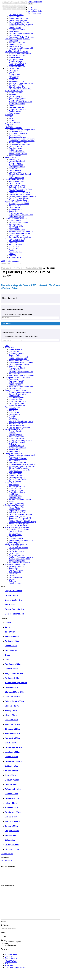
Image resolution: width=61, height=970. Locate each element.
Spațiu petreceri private (17, 137)
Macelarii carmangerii (17, 104)
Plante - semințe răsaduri (18, 222)
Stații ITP (12, 72)
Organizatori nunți (15, 131)
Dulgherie (12, 255)
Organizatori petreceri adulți (19, 144)
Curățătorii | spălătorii (17, 191)
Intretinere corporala (16, 59)
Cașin (7, 660)
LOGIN (10, 261)
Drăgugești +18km (13, 789)
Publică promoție (7, 896)
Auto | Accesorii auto (12, 68)
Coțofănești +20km (13, 747)
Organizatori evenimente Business (22, 141)
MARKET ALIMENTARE (14, 91)
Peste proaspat (14, 113)
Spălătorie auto (14, 76)
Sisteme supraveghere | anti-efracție (22, 196)
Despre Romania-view (14, 609)
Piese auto (9, 124)
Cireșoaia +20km (12, 729)
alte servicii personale (17, 67)
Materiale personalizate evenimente (22, 139)
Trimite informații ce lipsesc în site (13, 892)
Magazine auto (14, 74)
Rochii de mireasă (15, 148)
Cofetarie (12, 105)
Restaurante (13, 41)
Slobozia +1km (11, 650)
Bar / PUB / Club (15, 50)
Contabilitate (13, 211)
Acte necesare (14, 35)
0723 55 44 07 (10, 931)
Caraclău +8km (11, 687)
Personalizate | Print (16, 181)
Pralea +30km (11, 835)
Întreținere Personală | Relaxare (16, 52)
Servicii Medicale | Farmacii (19, 22)
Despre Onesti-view (13, 591)
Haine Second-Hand (16, 178)
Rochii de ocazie (15, 172)
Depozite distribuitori (16, 107)
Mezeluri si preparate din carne (20, 102)
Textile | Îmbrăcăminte (17, 167)
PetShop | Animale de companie (21, 231)
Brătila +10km (11, 646)
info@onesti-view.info (13, 934)
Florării (11, 176)
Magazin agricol (15, 220)
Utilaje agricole (14, 224)
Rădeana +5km (11, 720)
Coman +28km (11, 826)
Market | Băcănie (15, 92)
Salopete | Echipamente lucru (20, 237)
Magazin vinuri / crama (17, 109)
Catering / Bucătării (16, 44)
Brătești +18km (11, 766)
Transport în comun (16, 15)
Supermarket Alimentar (17, 98)
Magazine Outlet (15, 163)
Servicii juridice (14, 207)
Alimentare (9, 115)
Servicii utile (32, 9)
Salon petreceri (14, 135)
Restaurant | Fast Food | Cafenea (17, 39)
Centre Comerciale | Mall (18, 20)
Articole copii (14, 159)
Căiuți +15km (11, 743)
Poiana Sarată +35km (14, 701)
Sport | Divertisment (16, 65)
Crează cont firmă (7, 910)
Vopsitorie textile (15, 257)
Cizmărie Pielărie (15, 252)
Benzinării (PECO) (16, 85)
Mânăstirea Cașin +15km (16, 683)
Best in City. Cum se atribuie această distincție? (18, 870)
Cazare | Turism (15, 16)
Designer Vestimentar (17, 152)
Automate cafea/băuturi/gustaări (21, 48)
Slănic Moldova (12, 636)
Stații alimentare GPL (17, 87)
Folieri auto (13, 79)
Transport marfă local (17, 29)
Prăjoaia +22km (12, 831)
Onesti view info (15, 2)
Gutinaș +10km (11, 794)
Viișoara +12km (12, 706)
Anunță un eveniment (9, 903)
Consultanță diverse (16, 217)
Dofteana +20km (12, 641)
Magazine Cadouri (16, 165)
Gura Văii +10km (12, 697)
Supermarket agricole (17, 235)
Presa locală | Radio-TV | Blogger (21, 37)
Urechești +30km (12, 752)
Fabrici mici (13, 248)
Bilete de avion (14, 31)
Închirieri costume (15, 150)
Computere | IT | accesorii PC (20, 193)
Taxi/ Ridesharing (34, 13)
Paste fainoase (14, 122)
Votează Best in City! (8, 889)
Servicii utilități (14, 183)
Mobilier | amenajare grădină (19, 233)
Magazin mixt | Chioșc (17, 100)
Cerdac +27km (11, 757)
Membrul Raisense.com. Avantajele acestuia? (17, 877)
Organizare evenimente (13, 128)
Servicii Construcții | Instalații (19, 198)
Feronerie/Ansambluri (17, 230)
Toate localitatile (7, 854)
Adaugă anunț (6, 899)
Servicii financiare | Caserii (19, 26)
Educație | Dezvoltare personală (21, 33)
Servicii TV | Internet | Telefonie (20, 189)
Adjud (7, 627)
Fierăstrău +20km (12, 724)
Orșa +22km (10, 775)
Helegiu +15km (11, 669)
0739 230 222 (10, 927)
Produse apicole (15, 111)
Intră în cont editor (7, 913)
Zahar (11, 118)
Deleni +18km (11, 784)
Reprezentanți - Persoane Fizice (21, 215)
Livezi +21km (11, 715)
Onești (8, 623)
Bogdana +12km (12, 798)
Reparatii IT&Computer (17, 185)
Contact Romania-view (13, 938)
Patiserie (12, 94)
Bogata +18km (11, 771)
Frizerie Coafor (14, 57)
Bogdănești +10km (13, 761)
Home (30, 7)
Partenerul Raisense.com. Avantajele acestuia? (18, 873)
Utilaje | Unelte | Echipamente (16, 218)
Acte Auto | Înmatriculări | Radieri (21, 83)
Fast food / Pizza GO (17, 42)
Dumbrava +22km (13, 812)
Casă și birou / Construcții (14, 180)
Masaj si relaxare (15, 61)
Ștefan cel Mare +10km (15, 692)
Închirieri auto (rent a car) (18, 18)
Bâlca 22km (10, 840)
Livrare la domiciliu (35, 11)
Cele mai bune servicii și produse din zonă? (17, 880)
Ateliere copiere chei (16, 241)
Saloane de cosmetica (17, 55)
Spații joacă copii (15, 146)
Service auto (13, 70)
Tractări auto (13, 78)
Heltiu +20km (11, 803)
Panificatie (9, 126)
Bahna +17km (11, 817)
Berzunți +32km (12, 780)
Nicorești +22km (12, 849)
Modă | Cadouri (10, 157)
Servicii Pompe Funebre (18, 154)
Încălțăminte (13, 168)
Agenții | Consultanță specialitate (17, 202)
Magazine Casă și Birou (18, 200)
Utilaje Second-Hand (16, 226)
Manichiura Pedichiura (17, 63)
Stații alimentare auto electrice (20, 89)
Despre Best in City (13, 600)
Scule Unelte (14, 228)
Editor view (10, 605)
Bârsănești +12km (13, 664)
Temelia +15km (11, 808)
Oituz (7, 655)
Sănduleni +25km (12, 734)
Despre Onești (11, 595)
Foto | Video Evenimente (18, 133)
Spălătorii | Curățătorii (17, 187)
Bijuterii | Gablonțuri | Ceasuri (20, 174)
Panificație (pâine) (15, 96)
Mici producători (15, 246)
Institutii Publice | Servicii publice (21, 24)
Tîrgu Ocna (10, 632)
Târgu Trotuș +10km (14, 673)
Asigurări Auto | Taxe (16, 81)
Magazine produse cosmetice (20, 54)
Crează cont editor (7, 917)
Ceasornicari (13, 243)
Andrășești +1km (12, 678)
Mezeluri (12, 120)
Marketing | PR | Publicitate (19, 204)
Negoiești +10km (12, 738)
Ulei (10, 117)
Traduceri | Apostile (16, 213)
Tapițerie (12, 250)
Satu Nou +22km (12, 821)
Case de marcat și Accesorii (19, 194)
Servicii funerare (15, 155)
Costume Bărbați (15, 170)
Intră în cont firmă (7, 906)
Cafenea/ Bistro (15, 46)
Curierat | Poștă (15, 28)
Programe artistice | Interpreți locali (22, 130)
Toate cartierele (6, 860)
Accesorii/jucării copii (17, 161)
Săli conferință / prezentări (18, 142)
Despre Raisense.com (14, 614)
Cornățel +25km (12, 845)
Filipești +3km (11, 710)
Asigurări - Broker (15, 209)
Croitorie (12, 254)
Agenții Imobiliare (15, 205)
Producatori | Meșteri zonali (15, 239)
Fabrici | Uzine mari (16, 244)
